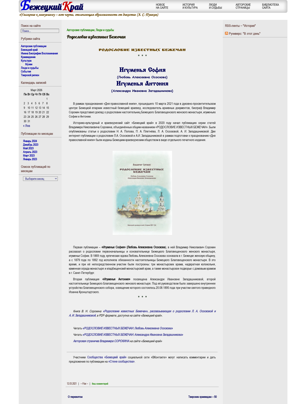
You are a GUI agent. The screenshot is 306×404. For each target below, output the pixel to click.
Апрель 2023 (30, 152)
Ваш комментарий (100, 383)
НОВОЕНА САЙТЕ (162, 6)
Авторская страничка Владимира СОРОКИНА (101, 341)
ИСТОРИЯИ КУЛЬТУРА (190, 6)
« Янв (26, 126)
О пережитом (75, 396)
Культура (26, 60)
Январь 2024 (30, 141)
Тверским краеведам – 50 (202, 396)
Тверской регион (30, 75)
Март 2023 (29, 155)
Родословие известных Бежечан (96, 36)
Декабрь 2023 (30, 144)
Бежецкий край (29, 49)
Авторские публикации (33, 46)
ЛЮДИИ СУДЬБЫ (215, 6)
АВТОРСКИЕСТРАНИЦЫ (243, 6)
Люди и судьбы (30, 68)
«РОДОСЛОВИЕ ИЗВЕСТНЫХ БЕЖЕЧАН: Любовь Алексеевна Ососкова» (127, 328)
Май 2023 (28, 148)
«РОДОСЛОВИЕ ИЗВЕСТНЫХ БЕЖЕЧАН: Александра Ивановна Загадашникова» (132, 334)
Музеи (28, 64)
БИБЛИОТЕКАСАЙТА (270, 6)
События (26, 71)
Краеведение (28, 57)
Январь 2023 (30, 159)
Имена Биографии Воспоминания (39, 53)
